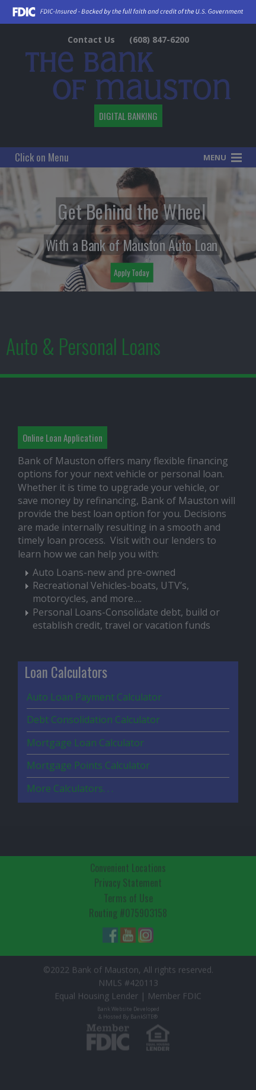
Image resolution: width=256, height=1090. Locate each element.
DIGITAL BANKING (128, 115)
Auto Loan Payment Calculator (94, 697)
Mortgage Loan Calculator (85, 742)
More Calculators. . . (70, 788)
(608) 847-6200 (159, 39)
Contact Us (91, 39)
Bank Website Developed (128, 1009)
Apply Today (131, 272)
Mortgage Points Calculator (88, 765)
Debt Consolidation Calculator (93, 719)
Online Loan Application (63, 437)
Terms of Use (128, 896)
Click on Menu (42, 157)
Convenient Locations (128, 865)
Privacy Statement (128, 881)
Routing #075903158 (128, 911)
